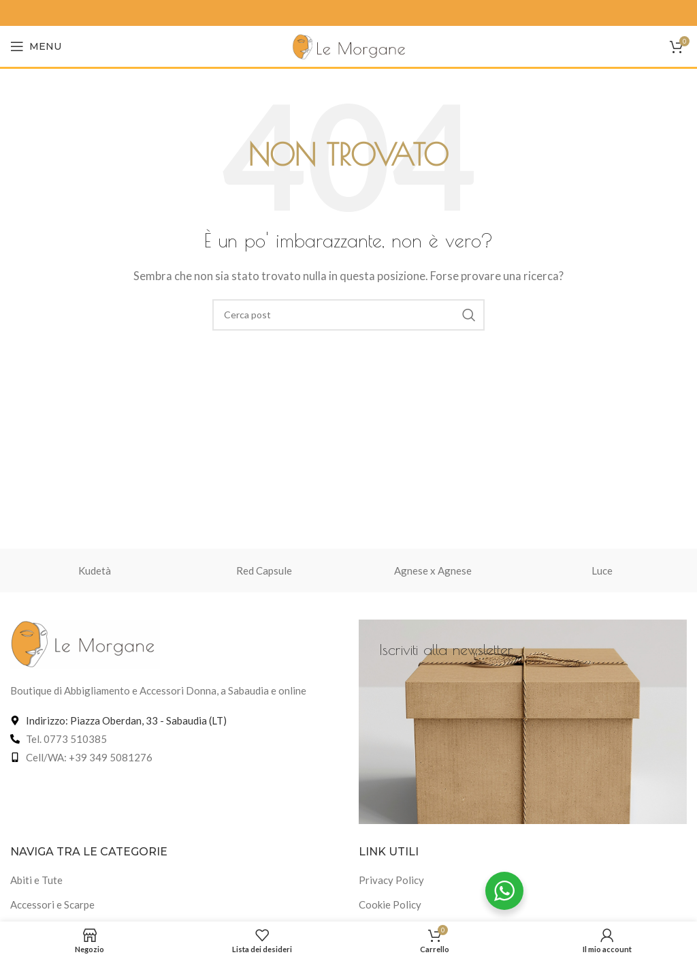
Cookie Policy (390, 904)
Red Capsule (264, 570)
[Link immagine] (85, 642)
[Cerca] (348, 315)
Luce (602, 570)
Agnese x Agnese (433, 570)
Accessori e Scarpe (52, 904)
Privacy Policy (391, 880)
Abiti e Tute (36, 880)
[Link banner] (523, 722)
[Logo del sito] (349, 45)
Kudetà (94, 570)
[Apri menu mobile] (35, 46)
